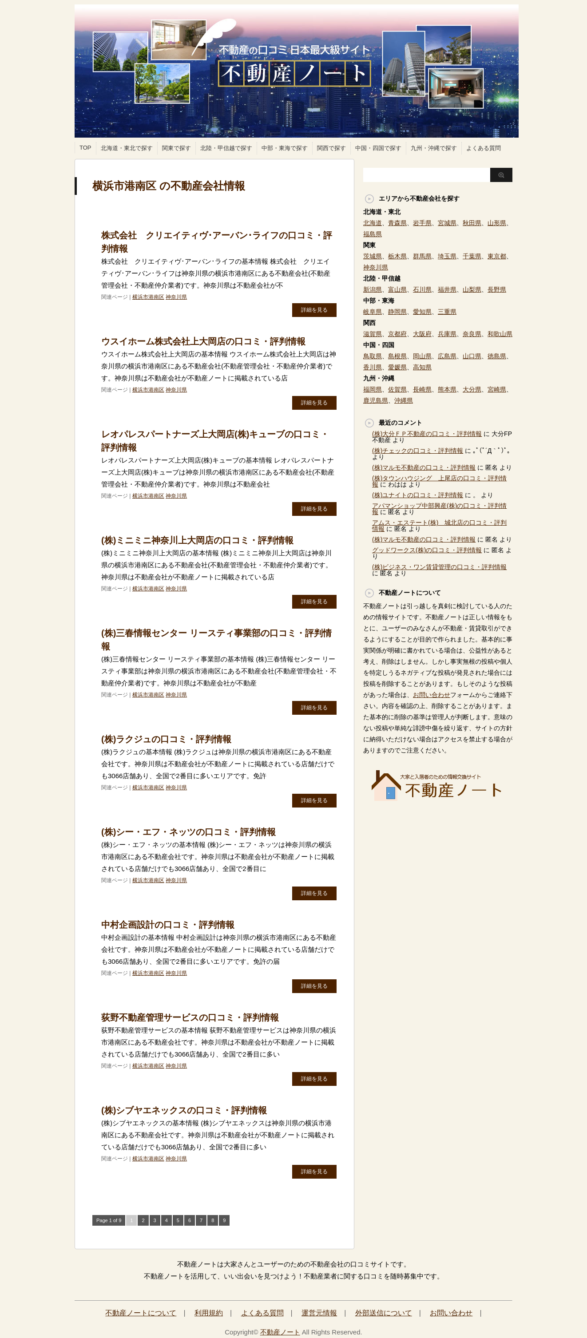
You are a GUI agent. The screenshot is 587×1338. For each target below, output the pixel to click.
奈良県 (472, 333)
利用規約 (208, 1313)
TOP (85, 147)
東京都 (497, 256)
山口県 (472, 356)
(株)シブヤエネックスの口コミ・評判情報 (184, 1110)
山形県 (497, 222)
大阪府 (422, 333)
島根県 (397, 356)
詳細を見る (314, 310)
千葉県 (472, 256)
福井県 (447, 289)
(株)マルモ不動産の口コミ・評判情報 (424, 467)
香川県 (372, 367)
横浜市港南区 (148, 297)
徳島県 (497, 356)
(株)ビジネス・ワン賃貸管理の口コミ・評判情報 (439, 566)
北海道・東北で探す (127, 148)
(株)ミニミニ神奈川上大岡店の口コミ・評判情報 (197, 540)
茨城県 (372, 256)
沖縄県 (403, 400)
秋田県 (472, 222)
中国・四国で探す (378, 148)
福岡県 (372, 389)
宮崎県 (497, 389)
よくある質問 (483, 148)
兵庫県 (447, 333)
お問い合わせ (431, 694)
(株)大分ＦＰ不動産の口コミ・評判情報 (427, 433)
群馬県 (422, 256)
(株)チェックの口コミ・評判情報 (417, 450)
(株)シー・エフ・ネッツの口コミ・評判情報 (188, 832)
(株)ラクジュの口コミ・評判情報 (166, 739)
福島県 (372, 234)
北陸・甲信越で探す (226, 148)
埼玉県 (447, 256)
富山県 (397, 289)
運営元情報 (319, 1313)
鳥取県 (372, 356)
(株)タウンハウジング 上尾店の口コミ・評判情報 (439, 481)
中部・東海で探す (285, 148)
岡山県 (422, 356)
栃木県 (397, 256)
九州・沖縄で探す (434, 148)
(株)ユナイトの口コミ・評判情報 (417, 495)
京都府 (397, 333)
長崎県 (422, 389)
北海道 (372, 222)
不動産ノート (280, 1332)
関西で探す (331, 148)
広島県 (447, 356)
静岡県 (397, 311)
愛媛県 (397, 367)
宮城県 (447, 222)
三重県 (447, 311)
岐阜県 (372, 311)
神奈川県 (176, 297)
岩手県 (422, 222)
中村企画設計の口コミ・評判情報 (167, 925)
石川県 (422, 289)
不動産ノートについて (140, 1313)
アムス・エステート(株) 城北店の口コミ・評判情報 (439, 525)
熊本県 (447, 389)
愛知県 (422, 311)
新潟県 (372, 289)
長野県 (497, 289)
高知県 (422, 367)
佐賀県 (397, 389)
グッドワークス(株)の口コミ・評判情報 (427, 550)
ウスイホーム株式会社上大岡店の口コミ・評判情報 (203, 341)
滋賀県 (372, 333)
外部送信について (383, 1313)
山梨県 (472, 289)
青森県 (397, 222)
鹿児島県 (375, 400)
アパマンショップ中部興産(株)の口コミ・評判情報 (439, 508)
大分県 (472, 389)
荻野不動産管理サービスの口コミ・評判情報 (190, 1017)
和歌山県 (500, 333)
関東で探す (176, 148)
